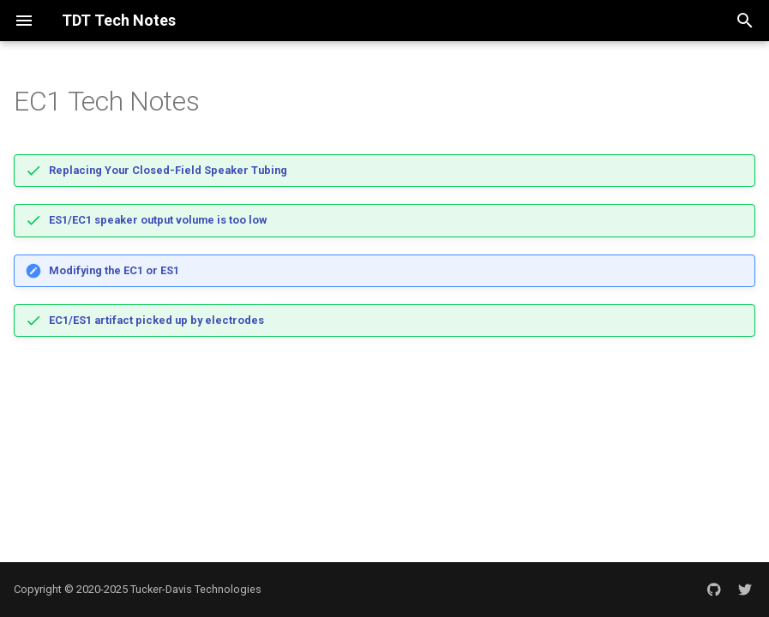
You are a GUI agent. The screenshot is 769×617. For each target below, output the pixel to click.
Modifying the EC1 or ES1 (114, 270)
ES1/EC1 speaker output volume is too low (158, 219)
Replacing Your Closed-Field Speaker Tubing (168, 170)
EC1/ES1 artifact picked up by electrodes (156, 320)
